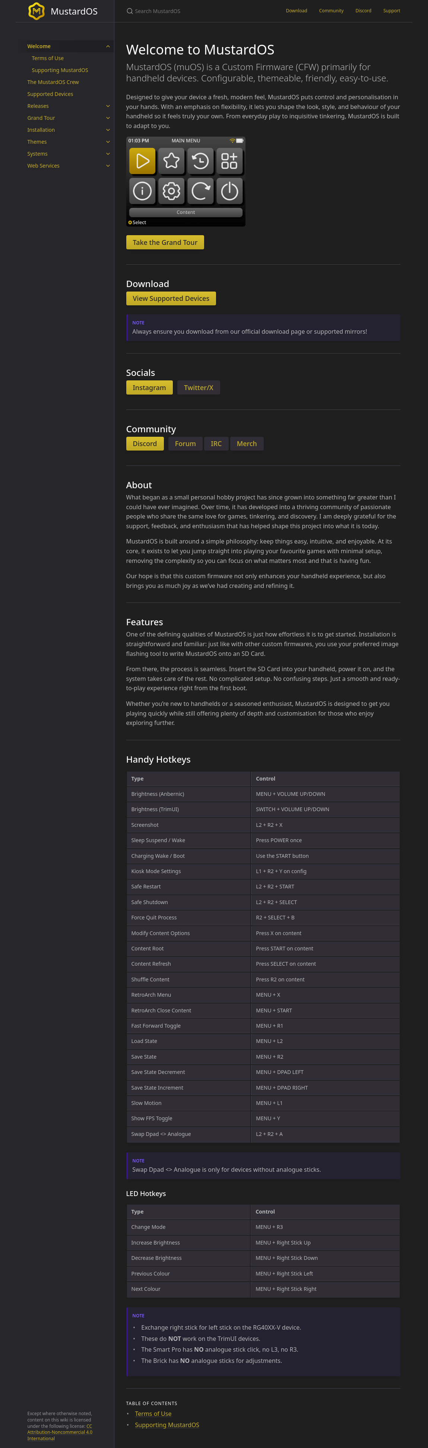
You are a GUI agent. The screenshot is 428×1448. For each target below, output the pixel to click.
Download (296, 10)
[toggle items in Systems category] (108, 154)
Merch (247, 443)
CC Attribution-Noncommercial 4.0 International (60, 1432)
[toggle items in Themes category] (108, 142)
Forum (185, 443)
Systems (38, 153)
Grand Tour (41, 117)
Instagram (149, 387)
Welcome (39, 46)
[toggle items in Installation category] (108, 130)
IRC (216, 443)
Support (391, 10)
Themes (37, 141)
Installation (41, 129)
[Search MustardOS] (197, 11)
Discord (363, 10)
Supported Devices (50, 93)
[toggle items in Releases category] (108, 106)
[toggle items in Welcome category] (108, 46)
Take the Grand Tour (165, 242)
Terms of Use (48, 58)
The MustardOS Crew (53, 81)
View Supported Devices (171, 298)
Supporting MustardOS (60, 70)
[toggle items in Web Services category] (108, 166)
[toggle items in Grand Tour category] (108, 118)
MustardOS (63, 11)
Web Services (44, 165)
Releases (38, 105)
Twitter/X (198, 387)
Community (331, 10)
